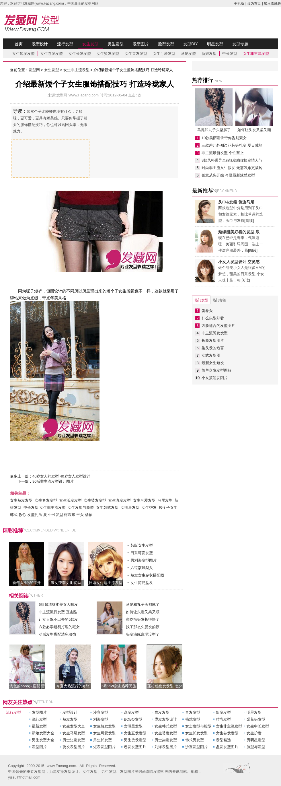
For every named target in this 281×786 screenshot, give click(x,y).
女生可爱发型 (164, 53)
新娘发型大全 (43, 733)
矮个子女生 (168, 507)
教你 (22, 515)
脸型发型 (166, 44)
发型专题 (240, 44)
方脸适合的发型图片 (218, 325)
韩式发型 (192, 719)
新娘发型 (209, 53)
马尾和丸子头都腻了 (142, 604)
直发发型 (192, 712)
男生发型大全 (43, 740)
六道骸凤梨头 (141, 568)
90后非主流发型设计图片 (53, 481)
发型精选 (223, 740)
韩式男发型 (194, 740)
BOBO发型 (133, 719)
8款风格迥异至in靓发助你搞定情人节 (232, 160)
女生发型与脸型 (81, 507)
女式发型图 (211, 355)
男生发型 (116, 44)
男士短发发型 (74, 740)
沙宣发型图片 (196, 747)
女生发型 (90, 45)
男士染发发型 (166, 740)
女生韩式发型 (107, 507)
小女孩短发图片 (215, 378)
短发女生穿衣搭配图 (147, 575)
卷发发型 (162, 712)
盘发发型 (131, 712)
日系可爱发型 (141, 553)
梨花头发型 (256, 719)
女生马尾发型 (74, 733)
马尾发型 (188, 53)
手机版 (239, 3)
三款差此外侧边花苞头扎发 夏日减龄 (232, 145)
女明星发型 (130, 507)
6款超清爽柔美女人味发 (58, 604)
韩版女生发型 (141, 545)
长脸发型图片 (213, 340)
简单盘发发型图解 (216, 370)
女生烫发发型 (108, 53)
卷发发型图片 (135, 747)
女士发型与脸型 (198, 726)
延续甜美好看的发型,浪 (238, 232)
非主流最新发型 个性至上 (223, 153)
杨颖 (88, 515)
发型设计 (40, 44)
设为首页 (254, 3)
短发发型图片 (104, 747)
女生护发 (149, 507)
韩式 (13, 515)
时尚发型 (223, 719)
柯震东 (69, 515)
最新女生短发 (213, 363)
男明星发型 (256, 740)
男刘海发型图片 (143, 560)
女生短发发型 (23, 53)
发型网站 (91, 3)
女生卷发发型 (51, 53)
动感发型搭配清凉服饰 (57, 634)
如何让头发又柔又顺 (142, 612)
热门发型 (201, 300)
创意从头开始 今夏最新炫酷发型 (228, 175)
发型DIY (190, 44)
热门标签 (219, 300)
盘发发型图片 (227, 747)
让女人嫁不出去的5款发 (58, 619)
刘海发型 (100, 719)
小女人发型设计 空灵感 (238, 261)
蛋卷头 (207, 310)
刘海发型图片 (166, 747)
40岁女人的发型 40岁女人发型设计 (61, 476)
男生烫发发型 (135, 740)
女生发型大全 (74, 726)
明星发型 (215, 44)
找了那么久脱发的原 (142, 627)
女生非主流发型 (256, 53)
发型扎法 (34, 515)
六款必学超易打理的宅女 (59, 627)
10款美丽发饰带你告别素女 (224, 138)
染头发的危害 (213, 348)
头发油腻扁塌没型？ (142, 634)
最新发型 (39, 726)
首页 (19, 44)
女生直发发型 (136, 53)
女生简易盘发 (141, 583)
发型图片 (141, 44)
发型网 (36, 23)
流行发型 (65, 44)
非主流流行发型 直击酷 (58, 612)
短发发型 (223, 712)
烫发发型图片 (74, 747)
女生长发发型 (80, 53)
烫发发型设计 (166, 719)
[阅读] (249, 220)
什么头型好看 (213, 318)
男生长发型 (102, 740)
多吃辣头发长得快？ (142, 619)
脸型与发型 (256, 747)
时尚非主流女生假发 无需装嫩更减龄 (232, 168)
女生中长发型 (258, 726)
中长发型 (229, 53)
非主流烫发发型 (215, 333)
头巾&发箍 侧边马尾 (236, 202)
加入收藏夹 (272, 3)
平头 (80, 515)
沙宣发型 (100, 712)
